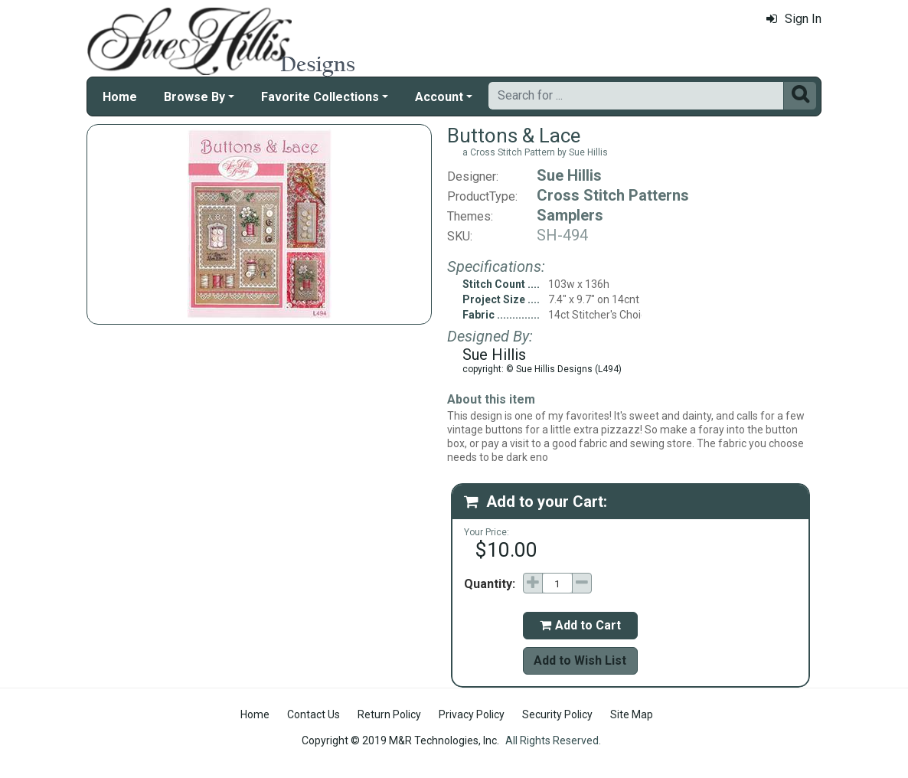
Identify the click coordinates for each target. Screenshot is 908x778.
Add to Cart (580, 625)
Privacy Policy (472, 714)
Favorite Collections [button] (320, 97)
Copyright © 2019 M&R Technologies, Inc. (400, 740)
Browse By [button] (194, 97)
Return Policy (389, 714)
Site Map (631, 714)
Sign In (793, 18)
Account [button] (439, 97)
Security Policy (557, 714)
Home (120, 97)
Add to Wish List (580, 660)
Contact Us (313, 714)
